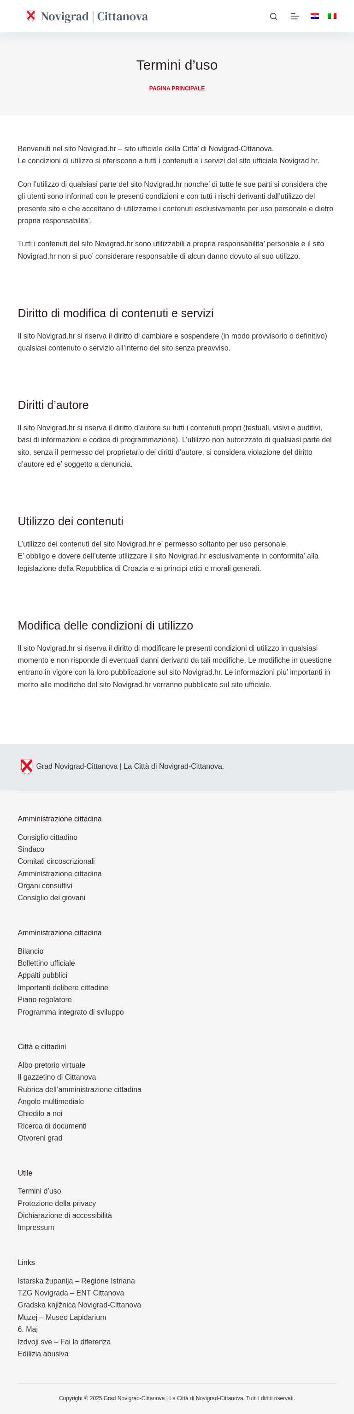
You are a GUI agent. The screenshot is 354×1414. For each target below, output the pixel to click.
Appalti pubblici (42, 975)
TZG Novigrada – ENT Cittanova (71, 1293)
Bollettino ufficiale (46, 963)
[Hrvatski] (315, 16)
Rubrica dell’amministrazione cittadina (80, 1089)
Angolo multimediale (51, 1101)
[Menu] (295, 16)
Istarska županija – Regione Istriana (76, 1281)
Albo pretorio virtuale (51, 1065)
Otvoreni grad (40, 1138)
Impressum (36, 1227)
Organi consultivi (45, 886)
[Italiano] (332, 16)
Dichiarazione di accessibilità (65, 1215)
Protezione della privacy (57, 1203)
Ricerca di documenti (52, 1126)
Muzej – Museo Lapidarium (62, 1317)
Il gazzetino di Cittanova (57, 1077)
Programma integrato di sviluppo (71, 1012)
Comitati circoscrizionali (56, 861)
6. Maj (28, 1329)
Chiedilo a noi (40, 1113)
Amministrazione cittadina (59, 874)
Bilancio (30, 951)
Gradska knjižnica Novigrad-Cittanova (79, 1305)
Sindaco (31, 849)
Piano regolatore (44, 1000)
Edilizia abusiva (43, 1354)
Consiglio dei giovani (51, 898)
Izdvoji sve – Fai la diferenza (64, 1342)
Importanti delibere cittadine (63, 988)
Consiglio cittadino (47, 837)
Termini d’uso (39, 1191)
